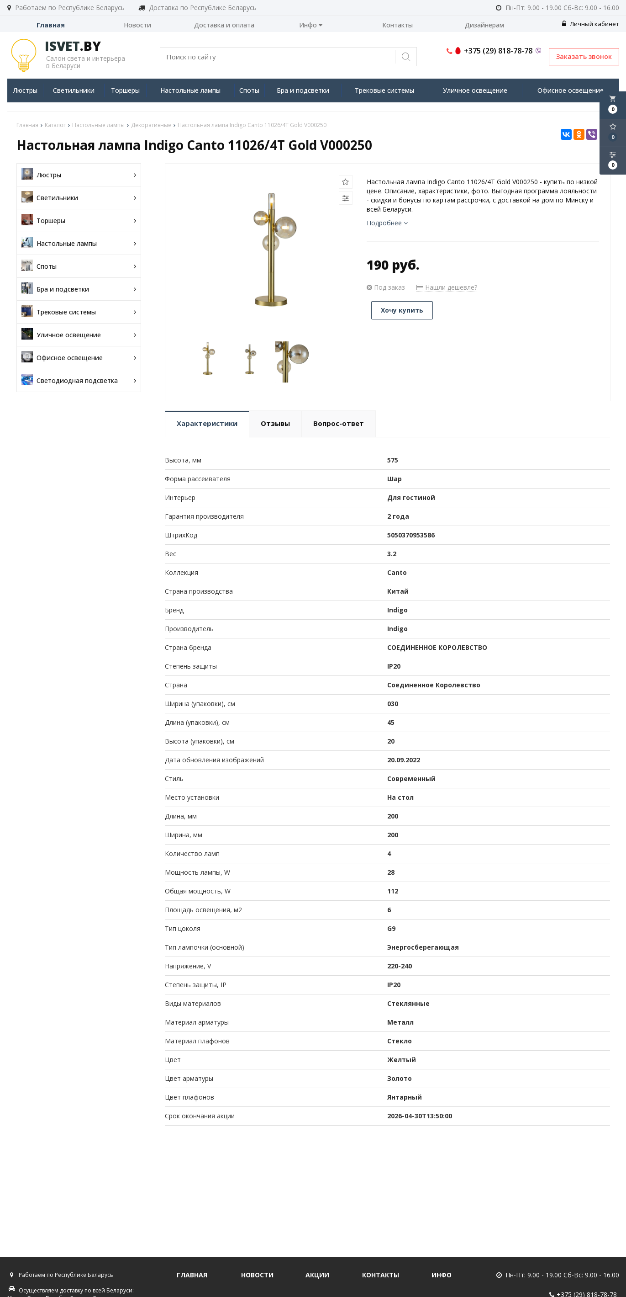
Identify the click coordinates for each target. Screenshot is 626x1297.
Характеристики (207, 423)
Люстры (25, 90)
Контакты (397, 25)
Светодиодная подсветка (78, 380)
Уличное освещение (475, 90)
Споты (249, 90)
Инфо (310, 25)
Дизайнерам (484, 25)
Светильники (74, 90)
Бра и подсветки (303, 90)
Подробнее (387, 222)
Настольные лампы (190, 90)
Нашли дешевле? (446, 287)
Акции (317, 1274)
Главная (51, 25)
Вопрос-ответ (338, 423)
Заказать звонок (584, 56)
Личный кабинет (590, 24)
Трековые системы (384, 90)
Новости (137, 25)
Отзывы (275, 423)
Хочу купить (402, 310)
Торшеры (125, 90)
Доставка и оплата (224, 25)
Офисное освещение (570, 90)
